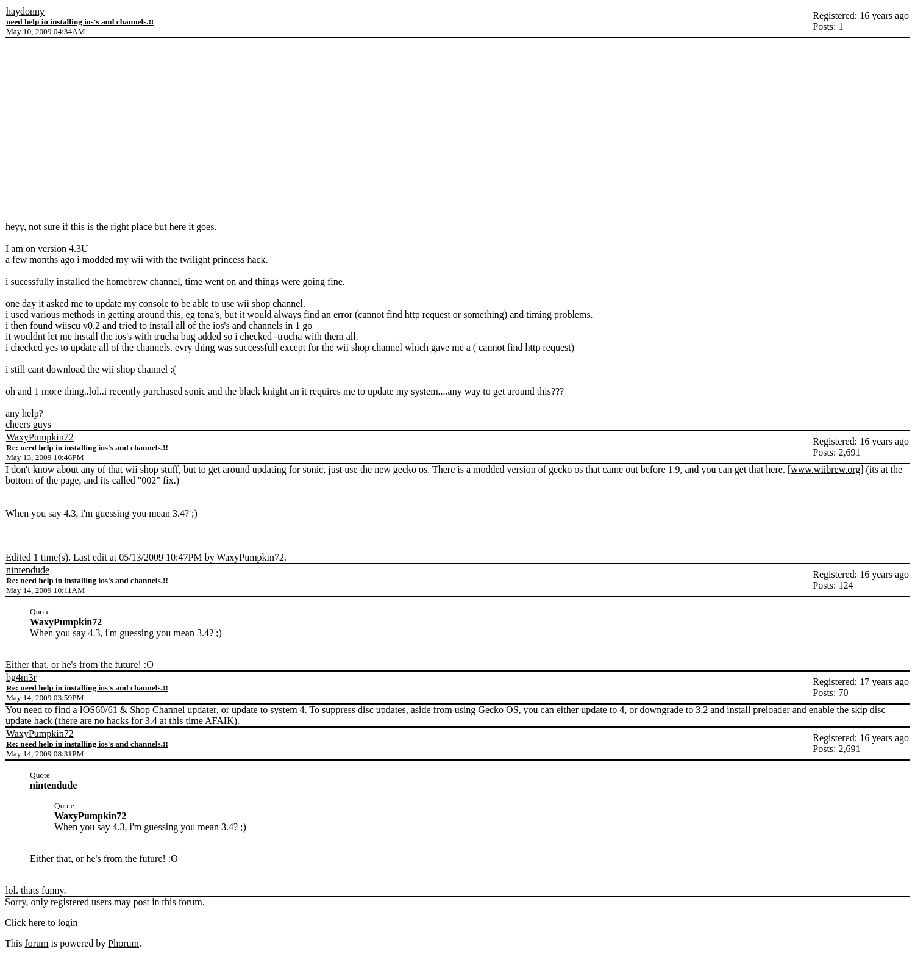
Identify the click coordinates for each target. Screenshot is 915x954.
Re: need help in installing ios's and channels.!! (87, 447)
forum (36, 943)
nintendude (27, 570)
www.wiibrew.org (825, 469)
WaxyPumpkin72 (40, 437)
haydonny (25, 11)
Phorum (123, 943)
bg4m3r (21, 677)
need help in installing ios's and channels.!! (80, 21)
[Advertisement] (458, 129)
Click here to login (41, 922)
